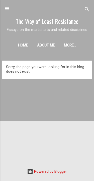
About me (46, 45)
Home (23, 45)
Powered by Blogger (47, 171)
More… (70, 45)
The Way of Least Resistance (47, 21)
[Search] (87, 10)
